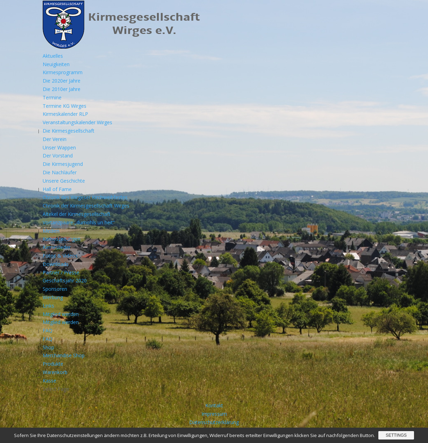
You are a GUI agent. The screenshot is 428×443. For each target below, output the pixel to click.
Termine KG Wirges (64, 106)
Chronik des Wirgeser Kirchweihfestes (85, 197)
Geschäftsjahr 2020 (65, 280)
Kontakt (214, 405)
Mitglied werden (61, 314)
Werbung (53, 297)
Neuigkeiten (56, 64)
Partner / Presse (61, 272)
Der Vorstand (58, 155)
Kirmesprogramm (63, 72)
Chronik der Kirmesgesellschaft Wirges (86, 205)
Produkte (53, 363)
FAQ (47, 330)
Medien (51, 230)
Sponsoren (55, 289)
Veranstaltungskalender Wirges (77, 122)
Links (48, 305)
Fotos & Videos (60, 255)
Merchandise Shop (64, 355)
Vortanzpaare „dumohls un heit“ (79, 222)
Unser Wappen (59, 147)
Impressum (214, 413)
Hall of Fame (57, 189)
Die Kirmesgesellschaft (68, 130)
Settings (396, 435)
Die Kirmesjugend (63, 164)
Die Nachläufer (60, 172)
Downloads (56, 264)
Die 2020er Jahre (61, 80)
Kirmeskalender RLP (65, 114)
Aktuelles (53, 55)
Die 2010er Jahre (61, 89)
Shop (48, 347)
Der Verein (54, 139)
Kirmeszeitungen (61, 238)
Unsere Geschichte (64, 180)
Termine (52, 97)
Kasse (49, 380)
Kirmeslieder (57, 247)
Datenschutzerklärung (214, 422)
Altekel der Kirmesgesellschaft (76, 214)
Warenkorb (55, 372)
